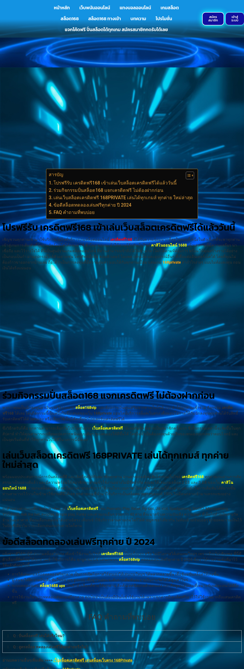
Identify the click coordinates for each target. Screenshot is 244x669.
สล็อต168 (70, 18)
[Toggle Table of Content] (187, 175)
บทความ (138, 18)
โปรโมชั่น (164, 18)
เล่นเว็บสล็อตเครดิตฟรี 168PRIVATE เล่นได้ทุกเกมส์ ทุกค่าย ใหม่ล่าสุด (123, 197)
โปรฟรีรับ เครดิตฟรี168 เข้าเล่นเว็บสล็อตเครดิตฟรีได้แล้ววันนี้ (115, 183)
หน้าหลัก (62, 7)
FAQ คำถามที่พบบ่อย (74, 212)
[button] (122, 635)
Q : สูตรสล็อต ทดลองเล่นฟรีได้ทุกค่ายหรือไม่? (50, 647)
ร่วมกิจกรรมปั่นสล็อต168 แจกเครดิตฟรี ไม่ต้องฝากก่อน (108, 190)
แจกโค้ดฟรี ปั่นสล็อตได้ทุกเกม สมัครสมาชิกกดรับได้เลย (116, 29)
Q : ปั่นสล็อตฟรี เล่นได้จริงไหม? (38, 636)
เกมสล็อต (170, 7)
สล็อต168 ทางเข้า (104, 18)
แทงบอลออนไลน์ (135, 7)
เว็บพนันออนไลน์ (94, 7)
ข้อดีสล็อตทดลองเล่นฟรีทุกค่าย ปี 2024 (92, 205)
